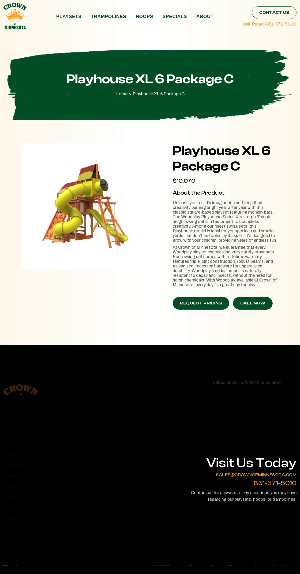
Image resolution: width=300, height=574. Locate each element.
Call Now (252, 303)
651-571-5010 (275, 483)
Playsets (69, 16)
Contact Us (274, 12)
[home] (15, 16)
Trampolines (108, 16)
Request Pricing (201, 303)
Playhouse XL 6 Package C (159, 94)
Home (122, 94)
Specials (174, 16)
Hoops (144, 16)
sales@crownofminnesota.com (256, 475)
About (205, 16)
